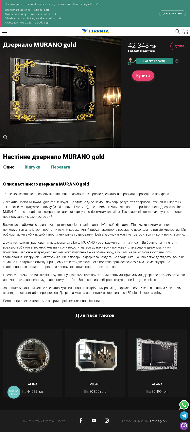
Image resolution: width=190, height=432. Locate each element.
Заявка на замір (154, 61)
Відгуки (32, 167)
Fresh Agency (158, 421)
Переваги (60, 167)
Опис (8, 167)
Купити (179, 46)
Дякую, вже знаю (172, 13)
